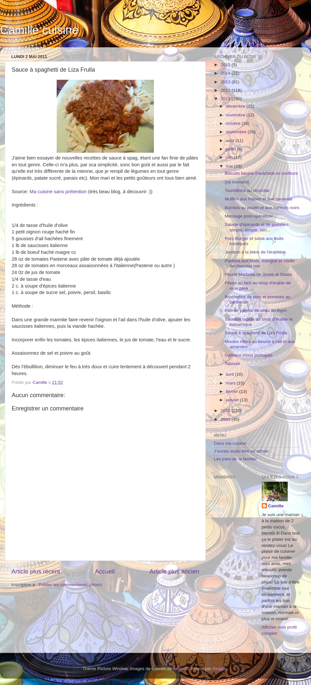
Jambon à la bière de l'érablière (255, 252)
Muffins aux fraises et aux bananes (258, 198)
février (232, 391)
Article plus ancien (174, 571)
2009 (226, 419)
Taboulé (232, 363)
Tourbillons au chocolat (247, 190)
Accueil (105, 571)
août (231, 140)
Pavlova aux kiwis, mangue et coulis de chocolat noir (260, 263)
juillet (231, 149)
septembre (237, 131)
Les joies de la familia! (235, 458)
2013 (226, 81)
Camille (276, 505)
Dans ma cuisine (230, 443)
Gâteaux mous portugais (248, 355)
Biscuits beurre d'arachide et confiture (261, 173)
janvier (233, 399)
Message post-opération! (249, 216)
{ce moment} (237, 182)
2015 (226, 64)
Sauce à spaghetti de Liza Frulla (256, 332)
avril (230, 374)
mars (231, 383)
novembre (236, 114)
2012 (226, 90)
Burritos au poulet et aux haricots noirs (262, 207)
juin (230, 157)
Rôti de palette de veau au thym (256, 310)
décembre (236, 106)
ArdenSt (181, 668)
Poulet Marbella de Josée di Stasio (258, 274)
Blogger (220, 668)
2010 (226, 410)
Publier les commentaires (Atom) (70, 584)
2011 (226, 98)
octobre (234, 123)
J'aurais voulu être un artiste (241, 451)
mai (230, 166)
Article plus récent (35, 571)
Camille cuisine (39, 30)
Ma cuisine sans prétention (58, 191)
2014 (226, 73)
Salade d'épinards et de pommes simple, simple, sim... (257, 227)
